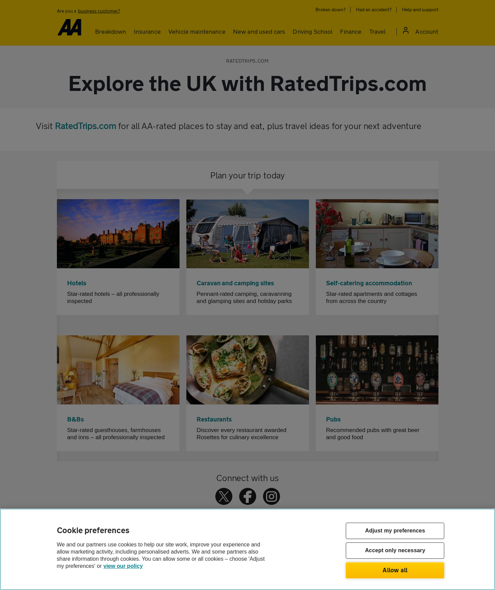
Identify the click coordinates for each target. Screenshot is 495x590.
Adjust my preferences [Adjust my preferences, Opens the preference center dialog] (395, 531)
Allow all (395, 570)
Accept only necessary (395, 551)
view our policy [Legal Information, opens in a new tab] (123, 566)
